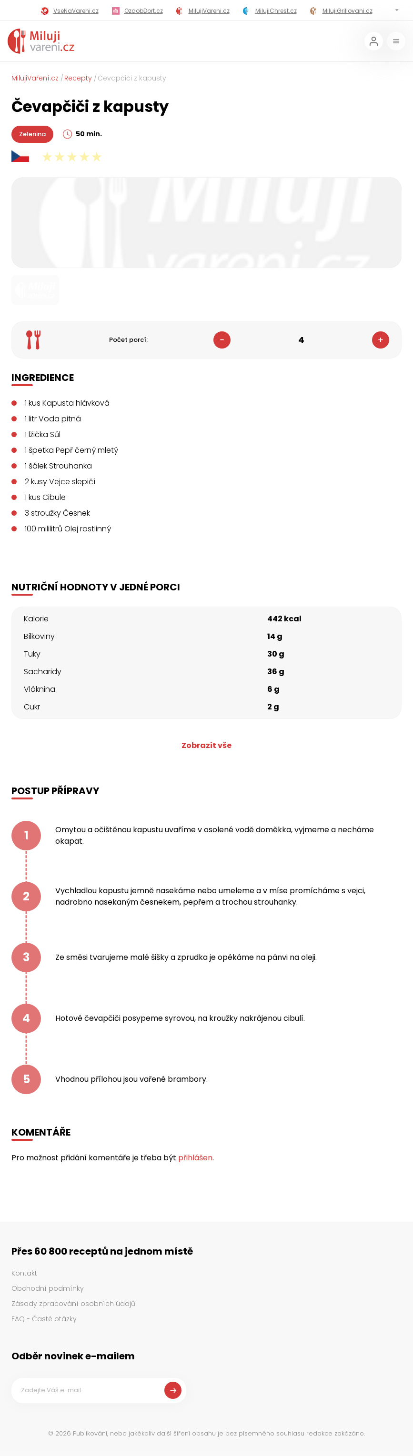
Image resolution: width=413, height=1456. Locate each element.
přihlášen (195, 1157)
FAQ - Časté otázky (44, 1319)
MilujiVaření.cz (35, 78)
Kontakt (24, 1273)
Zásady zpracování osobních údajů (73, 1303)
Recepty (78, 78)
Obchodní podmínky (47, 1288)
